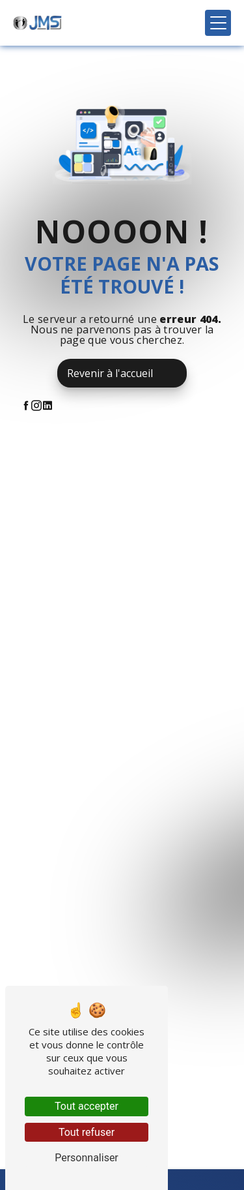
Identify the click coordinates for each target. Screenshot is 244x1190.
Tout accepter (86, 1106)
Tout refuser (87, 1132)
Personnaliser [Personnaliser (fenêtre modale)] (86, 1158)
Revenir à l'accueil (110, 373)
